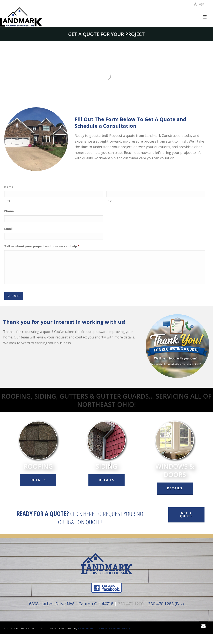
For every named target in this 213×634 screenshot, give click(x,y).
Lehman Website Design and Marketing (104, 628)
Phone (9, 211)
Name (8, 187)
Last (109, 200)
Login (199, 4)
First (7, 200)
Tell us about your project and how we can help (42, 246)
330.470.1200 (130, 603)
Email (8, 229)
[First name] (53, 194)
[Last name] (155, 194)
